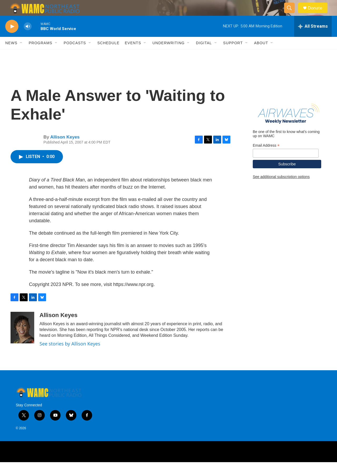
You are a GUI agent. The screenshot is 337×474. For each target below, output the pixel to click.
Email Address (266, 157)
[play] (12, 38)
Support (233, 55)
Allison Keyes (65, 148)
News (11, 55)
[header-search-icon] (291, 14)
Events (133, 55)
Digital (204, 55)
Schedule (108, 55)
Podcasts (75, 55)
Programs (40, 55)
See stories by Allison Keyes (69, 355)
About (261, 55)
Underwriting (168, 55)
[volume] (27, 38)
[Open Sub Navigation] (21, 55)
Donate (318, 14)
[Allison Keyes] (22, 339)
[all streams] (313, 38)
